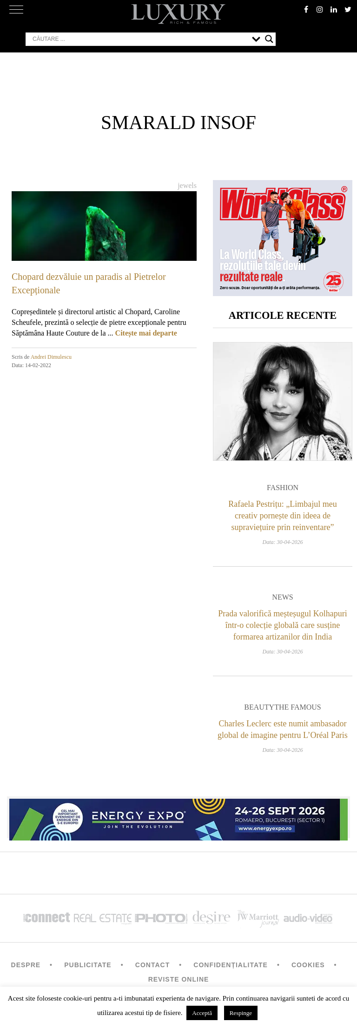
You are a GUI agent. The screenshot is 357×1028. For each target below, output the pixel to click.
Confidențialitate (230, 965)
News (282, 597)
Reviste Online (178, 979)
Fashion (282, 487)
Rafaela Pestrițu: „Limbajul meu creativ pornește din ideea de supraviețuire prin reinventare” (282, 515)
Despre (26, 965)
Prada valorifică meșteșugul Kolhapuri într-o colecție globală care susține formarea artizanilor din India (282, 625)
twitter (348, 9)
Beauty (259, 707)
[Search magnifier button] (269, 38)
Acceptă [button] (202, 1012)
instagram (320, 9)
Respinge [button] (241, 1012)
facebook (306, 9)
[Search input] (140, 38)
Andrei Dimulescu (51, 357)
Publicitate (87, 965)
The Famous (297, 707)
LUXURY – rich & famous (178, 14)
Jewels (187, 185)
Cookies (308, 965)
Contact (152, 965)
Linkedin (334, 9)
